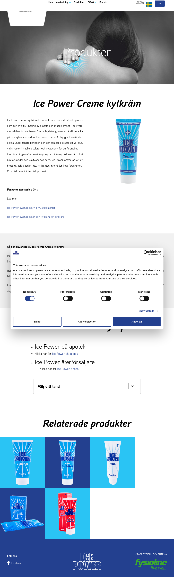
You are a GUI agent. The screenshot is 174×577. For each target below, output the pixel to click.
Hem (51, 10)
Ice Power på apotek (65, 354)
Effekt (103, 10)
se (160, 11)
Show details (146, 310)
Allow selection (87, 321)
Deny (37, 321)
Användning (67, 10)
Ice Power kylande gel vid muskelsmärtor (31, 208)
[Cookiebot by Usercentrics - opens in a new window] (146, 252)
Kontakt (117, 10)
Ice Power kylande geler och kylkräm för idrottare (35, 217)
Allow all (137, 321)
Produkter (87, 10)
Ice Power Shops (68, 369)
